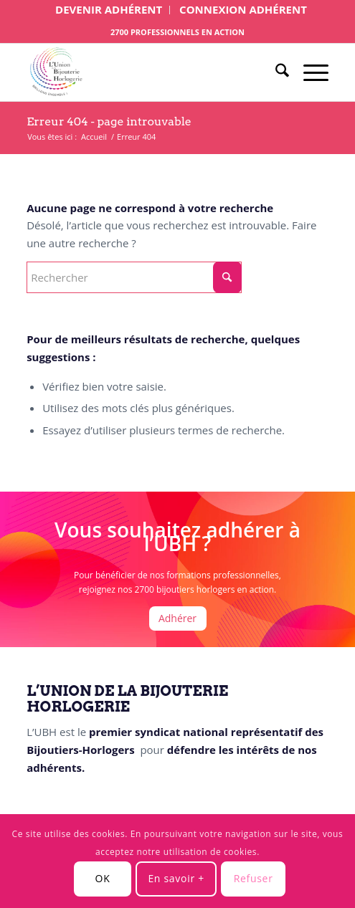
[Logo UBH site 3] (147, 72)
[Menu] (308, 72)
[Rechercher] (275, 72)
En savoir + (176, 878)
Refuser (253, 878)
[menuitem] (109, 10)
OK (102, 878)
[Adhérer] (178, 618)
